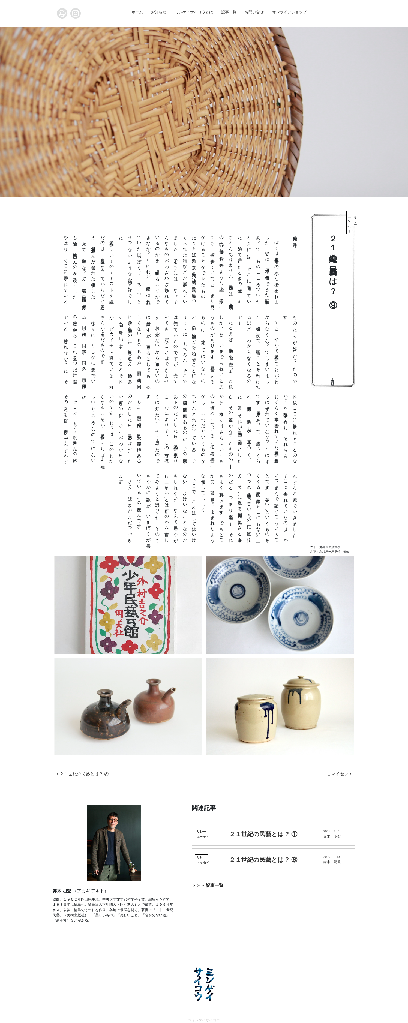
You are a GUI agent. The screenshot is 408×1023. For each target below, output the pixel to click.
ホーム (137, 12)
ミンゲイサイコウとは (194, 12)
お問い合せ (254, 12)
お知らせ (158, 12)
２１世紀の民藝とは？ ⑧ (83, 774)
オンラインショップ (289, 12)
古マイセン (339, 774)
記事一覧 (228, 12)
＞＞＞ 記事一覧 (207, 885)
